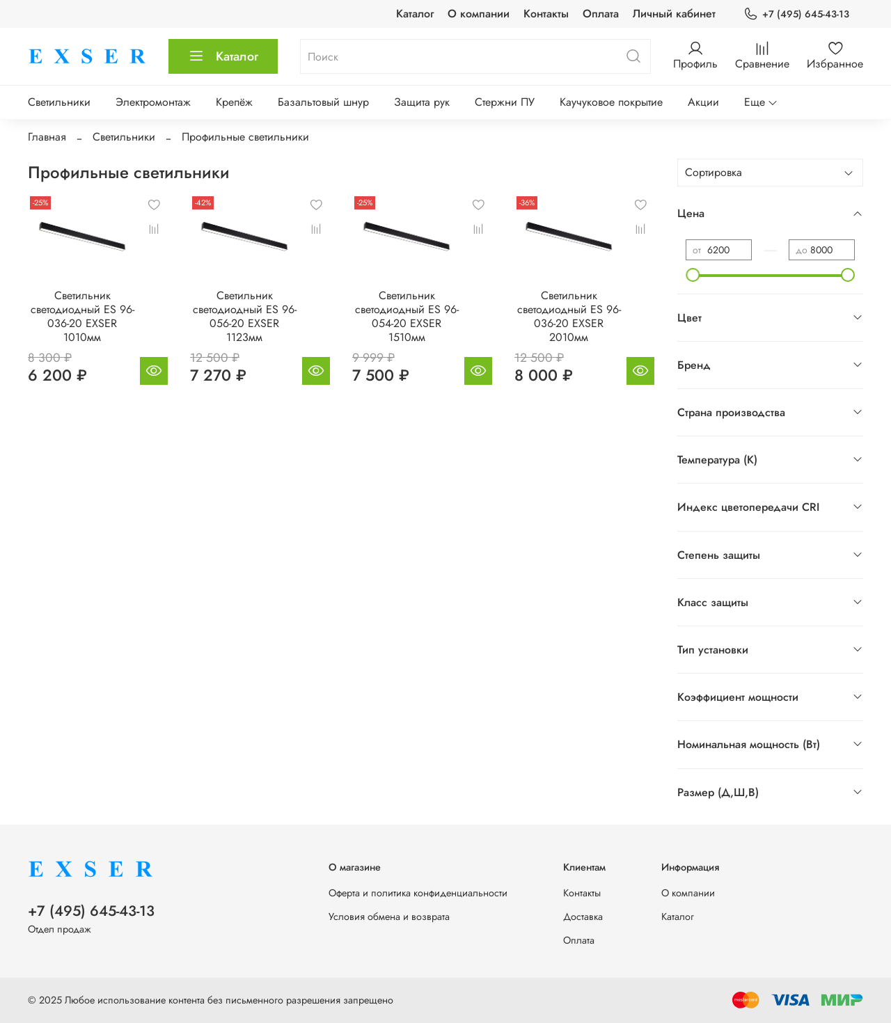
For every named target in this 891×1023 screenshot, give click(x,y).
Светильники (59, 102)
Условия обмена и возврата (389, 916)
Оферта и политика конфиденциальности (418, 893)
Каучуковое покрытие (611, 102)
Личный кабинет (674, 14)
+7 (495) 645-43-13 (796, 14)
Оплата (601, 14)
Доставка (583, 916)
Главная (47, 137)
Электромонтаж (153, 102)
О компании (479, 14)
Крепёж (234, 102)
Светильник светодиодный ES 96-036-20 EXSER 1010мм (82, 316)
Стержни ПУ (505, 102)
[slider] (692, 274)
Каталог (415, 14)
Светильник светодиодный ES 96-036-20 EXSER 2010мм (569, 316)
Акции (703, 102)
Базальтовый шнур (323, 102)
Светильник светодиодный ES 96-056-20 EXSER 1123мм (245, 316)
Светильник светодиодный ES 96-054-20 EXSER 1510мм (407, 316)
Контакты (546, 14)
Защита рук (422, 102)
